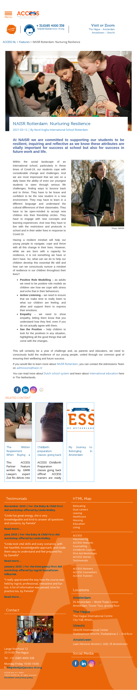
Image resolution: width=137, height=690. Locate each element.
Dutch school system (56, 373)
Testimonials (80, 560)
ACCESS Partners (83, 568)
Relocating (79, 506)
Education (79, 523)
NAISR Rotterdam (67, 364)
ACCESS (77, 535)
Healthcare (79, 516)
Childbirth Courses (84, 549)
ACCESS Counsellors (85, 572)
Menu (9, 15)
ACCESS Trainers (83, 575)
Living (76, 527)
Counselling (80, 546)
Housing (78, 520)
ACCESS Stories (82, 557)
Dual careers (80, 509)
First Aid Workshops (85, 553)
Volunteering (80, 539)
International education (104, 373)
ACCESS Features (83, 542)
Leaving (77, 513)
